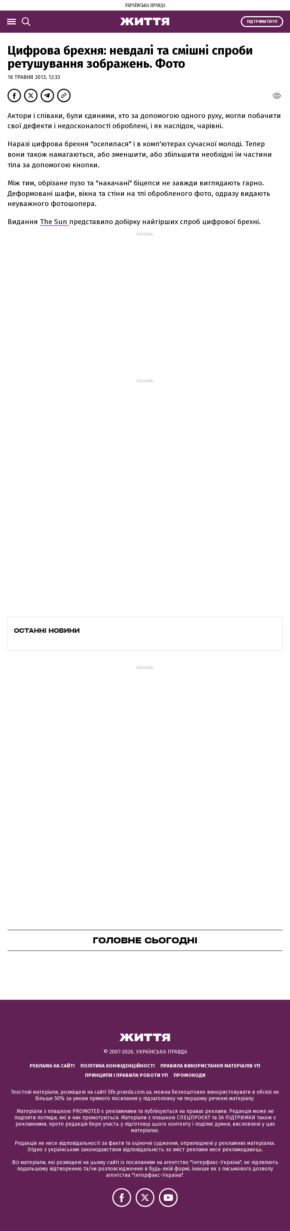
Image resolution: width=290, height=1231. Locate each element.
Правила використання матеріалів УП (210, 1066)
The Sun (54, 221)
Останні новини (47, 630)
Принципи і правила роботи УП (126, 1075)
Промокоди (189, 1075)
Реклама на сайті (52, 1066)
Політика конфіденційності (117, 1066)
